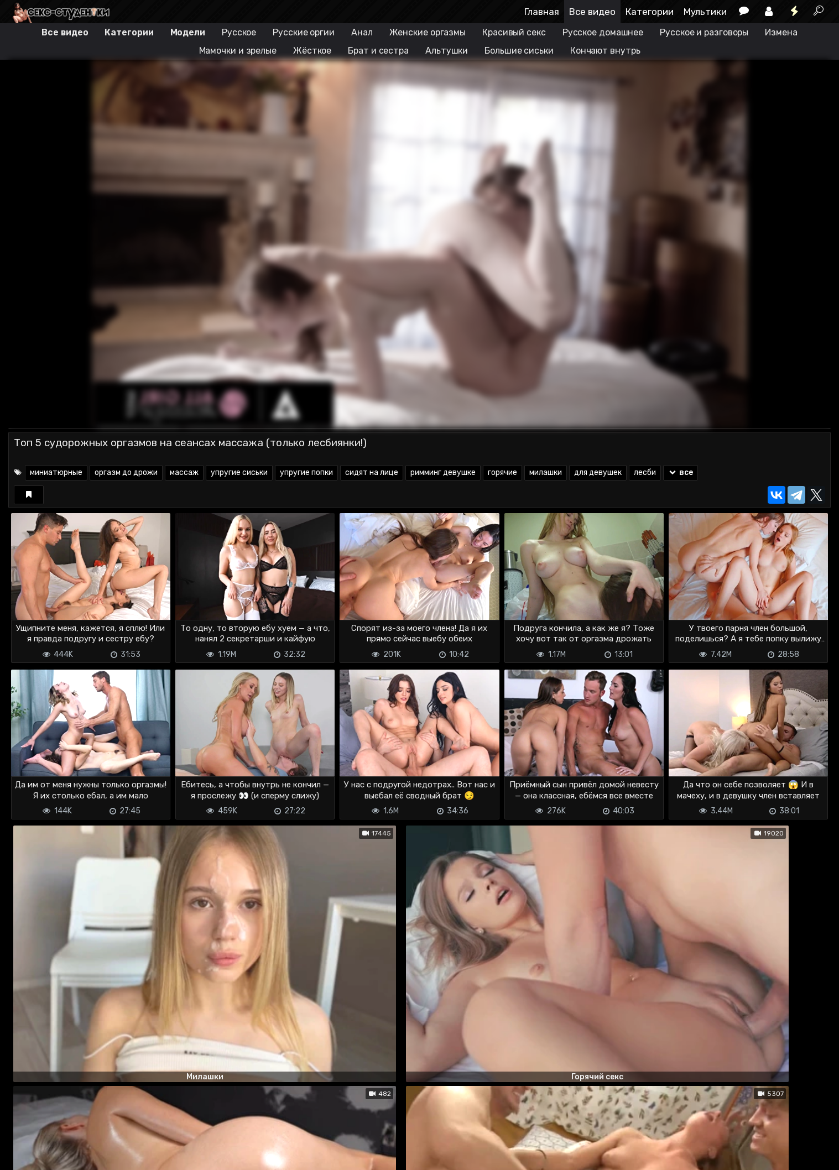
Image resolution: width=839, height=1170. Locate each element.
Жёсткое (312, 50)
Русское (239, 32)
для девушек (598, 472)
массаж (184, 472)
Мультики (705, 11)
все (680, 472)
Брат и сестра (378, 50)
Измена (781, 32)
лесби (645, 472)
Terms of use (65, 1155)
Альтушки (446, 50)
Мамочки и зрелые (238, 50)
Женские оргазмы (427, 32)
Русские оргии (304, 32)
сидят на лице (371, 472)
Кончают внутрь (605, 50)
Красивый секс (514, 32)
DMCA (26, 1155)
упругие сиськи (239, 472)
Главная (541, 11)
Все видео (592, 11)
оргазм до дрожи (126, 472)
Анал (362, 32)
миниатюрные (56, 472)
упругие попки (306, 472)
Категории (650, 11)
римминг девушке (443, 472)
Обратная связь (123, 1155)
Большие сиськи (519, 50)
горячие (502, 472)
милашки (545, 472)
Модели (187, 32)
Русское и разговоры (704, 32)
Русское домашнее (602, 32)
